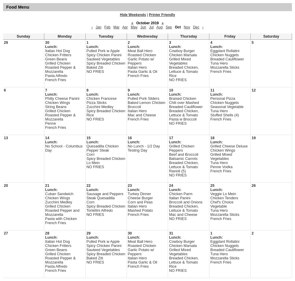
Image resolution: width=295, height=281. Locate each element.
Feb (107, 27)
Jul (151, 27)
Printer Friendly (162, 15)
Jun (143, 27)
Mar (116, 27)
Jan (98, 27)
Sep (169, 27)
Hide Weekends (133, 15)
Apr (125, 27)
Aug (160, 27)
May (134, 27)
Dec (196, 27)
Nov (187, 27)
